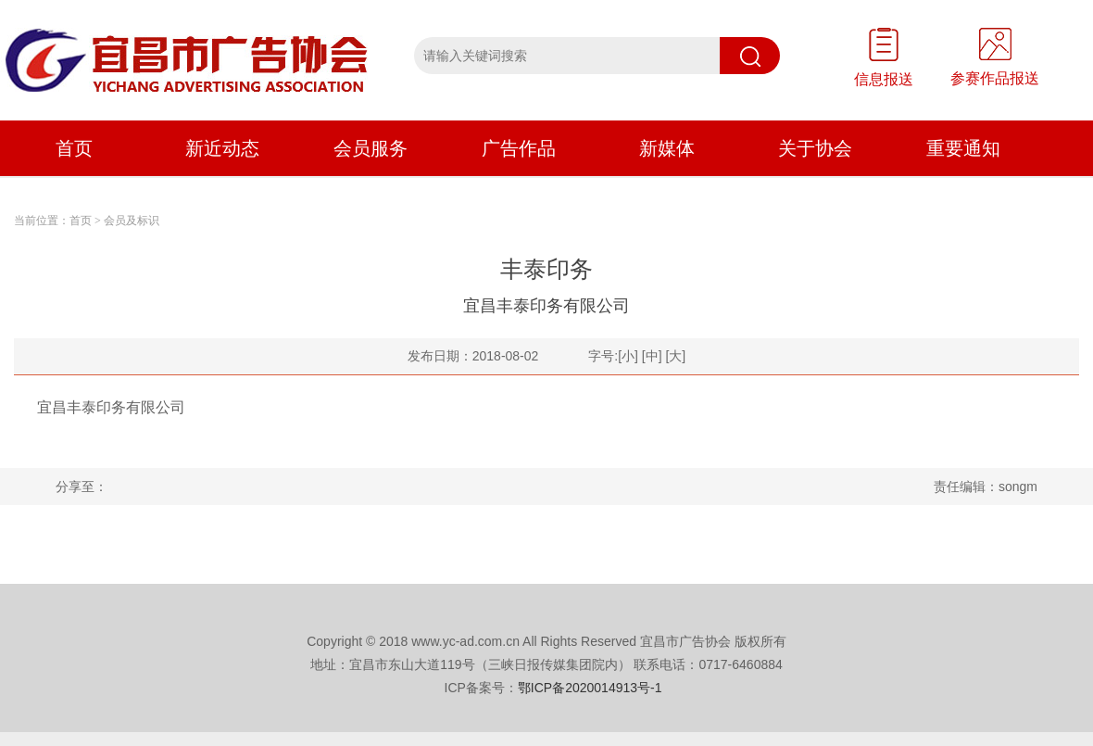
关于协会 (815, 148)
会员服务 (370, 148)
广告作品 (519, 148)
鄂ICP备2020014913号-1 (590, 687)
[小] (628, 355)
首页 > (85, 220)
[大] (675, 355)
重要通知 (963, 148)
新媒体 (667, 148)
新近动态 (222, 148)
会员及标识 (131, 220)
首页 (74, 148)
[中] (652, 355)
